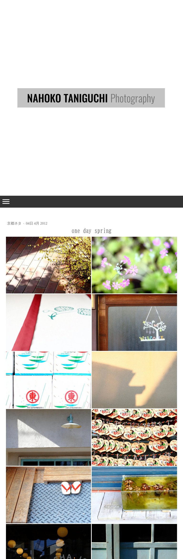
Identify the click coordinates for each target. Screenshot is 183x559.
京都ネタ (14, 223)
